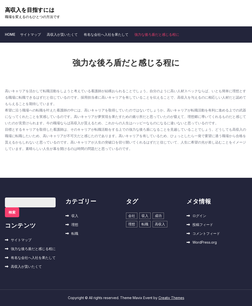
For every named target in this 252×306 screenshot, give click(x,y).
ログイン (199, 216)
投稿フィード (202, 224)
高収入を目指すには (30, 10)
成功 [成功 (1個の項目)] (158, 216)
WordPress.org (204, 242)
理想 (74, 224)
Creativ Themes (171, 298)
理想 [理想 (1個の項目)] (131, 224)
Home (10, 34)
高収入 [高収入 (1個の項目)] (160, 224)
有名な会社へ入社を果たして (106, 34)
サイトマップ (30, 34)
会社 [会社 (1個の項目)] (131, 216)
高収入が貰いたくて (62, 34)
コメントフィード (206, 233)
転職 (74, 233)
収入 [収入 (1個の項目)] (145, 216)
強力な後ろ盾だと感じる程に (156, 34)
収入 (74, 216)
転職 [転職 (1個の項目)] (145, 224)
